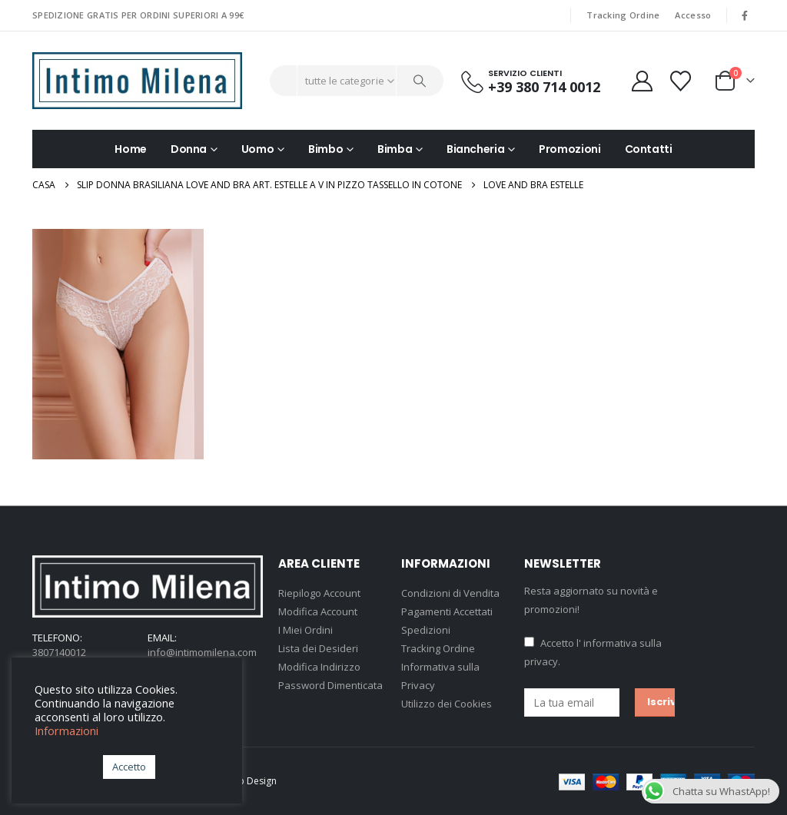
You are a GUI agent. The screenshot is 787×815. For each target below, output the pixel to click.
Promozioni (570, 149)
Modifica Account (317, 611)
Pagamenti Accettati (447, 611)
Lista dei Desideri (318, 648)
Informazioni (66, 730)
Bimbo (325, 149)
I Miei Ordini (305, 630)
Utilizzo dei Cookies (446, 704)
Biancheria (476, 149)
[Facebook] (745, 15)
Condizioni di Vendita (450, 593)
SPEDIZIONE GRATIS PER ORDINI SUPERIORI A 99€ (138, 15)
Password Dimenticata (330, 685)
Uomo (257, 149)
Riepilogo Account (319, 593)
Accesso (693, 15)
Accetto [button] (129, 767)
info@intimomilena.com (202, 652)
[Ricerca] (420, 80)
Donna (189, 149)
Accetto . (593, 652)
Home (131, 149)
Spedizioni (425, 630)
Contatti (648, 149)
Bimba (394, 149)
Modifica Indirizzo (319, 667)
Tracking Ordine (622, 15)
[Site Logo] (137, 80)
